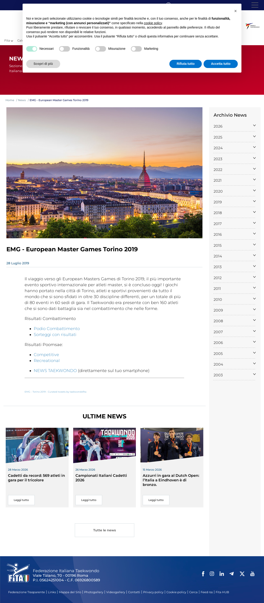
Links (52, 592)
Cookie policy (176, 592)
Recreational (47, 360)
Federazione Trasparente (26, 592)
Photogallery (93, 592)
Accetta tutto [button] (220, 64)
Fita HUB (222, 592)
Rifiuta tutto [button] (186, 64)
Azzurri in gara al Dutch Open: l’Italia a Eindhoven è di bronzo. (171, 480)
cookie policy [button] (153, 23)
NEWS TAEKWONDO (55, 370)
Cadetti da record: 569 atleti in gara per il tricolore (36, 477)
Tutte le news (104, 531)
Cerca (193, 592)
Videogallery (115, 592)
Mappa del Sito (70, 592)
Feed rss (207, 592)
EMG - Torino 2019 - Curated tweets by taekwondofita (55, 391)
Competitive (46, 354)
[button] (235, 11)
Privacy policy (153, 592)
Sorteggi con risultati (55, 334)
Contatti (134, 592)
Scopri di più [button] (43, 64)
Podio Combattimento (57, 328)
